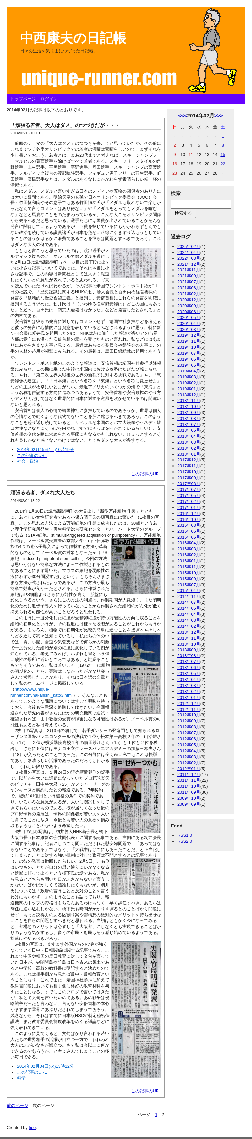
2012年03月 (188, 756)
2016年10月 (188, 519)
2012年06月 (188, 738)
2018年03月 (188, 442)
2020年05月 (188, 317)
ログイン (49, 98)
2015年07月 (188, 584)
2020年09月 (188, 305)
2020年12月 (188, 299)
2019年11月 (188, 341)
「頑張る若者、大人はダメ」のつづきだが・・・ (65, 125)
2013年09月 (188, 649)
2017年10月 (188, 471)
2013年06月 (188, 667)
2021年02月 (188, 293)
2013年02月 (188, 691)
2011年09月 (188, 792)
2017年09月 (188, 477)
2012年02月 (188, 762)
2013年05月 (188, 673)
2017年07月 (188, 489)
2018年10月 (188, 406)
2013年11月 (188, 638)
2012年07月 (188, 732)
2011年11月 (188, 780)
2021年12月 (188, 264)
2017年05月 (188, 495)
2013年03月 (188, 685)
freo (32, 1127)
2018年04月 (188, 436)
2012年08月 (188, 726)
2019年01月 (188, 388)
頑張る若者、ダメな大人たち (42, 492)
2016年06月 (188, 531)
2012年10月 (188, 714)
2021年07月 (188, 281)
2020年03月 (188, 329)
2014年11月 (188, 596)
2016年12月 (188, 513)
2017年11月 (188, 465)
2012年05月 (188, 744)
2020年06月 (188, 311)
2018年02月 (188, 448)
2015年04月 (188, 590)
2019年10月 (188, 347)
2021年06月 (188, 287)
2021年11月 (188, 269)
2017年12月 (188, 459)
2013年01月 (188, 697)
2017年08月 (188, 483)
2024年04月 (188, 252)
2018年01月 (188, 454)
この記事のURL (146, 473)
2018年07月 (188, 424)
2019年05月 (188, 365)
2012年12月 (188, 703)
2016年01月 (188, 560)
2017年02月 (188, 501)
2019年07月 (188, 353)
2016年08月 (188, 525)
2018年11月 (188, 400)
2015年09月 (188, 578)
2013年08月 (188, 655)
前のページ (17, 1105)
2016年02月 (188, 554)
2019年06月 (188, 359)
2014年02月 (188, 626)
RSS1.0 (184, 835)
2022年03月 (188, 258)
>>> (218, 115)
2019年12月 (188, 335)
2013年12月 (188, 632)
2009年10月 (188, 798)
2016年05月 (188, 537)
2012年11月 (188, 709)
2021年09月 (188, 275)
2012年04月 (188, 750)
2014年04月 (188, 614)
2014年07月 (188, 602)
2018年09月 (188, 412)
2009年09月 (188, 804)
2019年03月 (188, 376)
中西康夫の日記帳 (73, 38)
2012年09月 (188, 720)
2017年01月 (188, 507)
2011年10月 (188, 786)
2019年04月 (188, 371)
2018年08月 (188, 418)
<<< (182, 115)
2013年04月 (188, 679)
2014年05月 (188, 608)
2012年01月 (188, 768)
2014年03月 (188, 620)
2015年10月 (188, 572)
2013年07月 (188, 661)
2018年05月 (188, 430)
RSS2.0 (184, 841)
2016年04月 (188, 543)
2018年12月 (188, 394)
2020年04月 (188, 323)
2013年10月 (188, 644)
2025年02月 (188, 246)
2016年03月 (188, 548)
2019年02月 (188, 382)
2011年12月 (188, 774)
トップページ (23, 98)
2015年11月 (188, 566)
